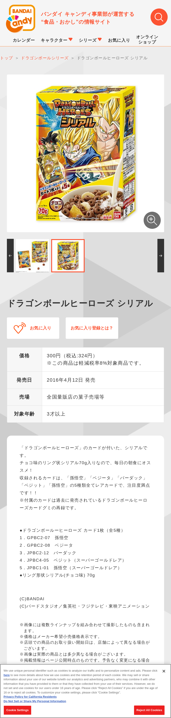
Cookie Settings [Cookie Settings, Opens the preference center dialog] (17, 710)
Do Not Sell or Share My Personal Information (35, 701)
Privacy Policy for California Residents (30, 696)
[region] (85, 691)
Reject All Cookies (149, 710)
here (7, 675)
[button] (10, 256)
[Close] (164, 671)
